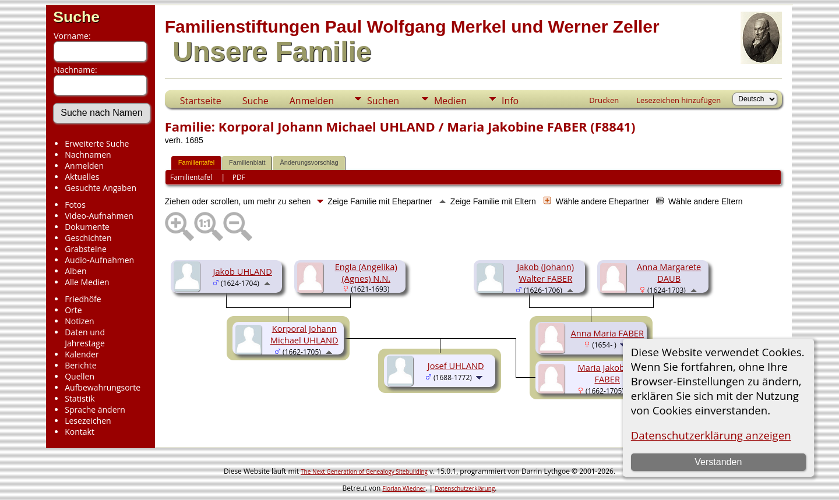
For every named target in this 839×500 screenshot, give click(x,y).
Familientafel (196, 162)
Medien (450, 100)
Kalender (81, 354)
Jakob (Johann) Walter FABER (545, 272)
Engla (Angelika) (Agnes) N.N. (366, 272)
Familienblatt (247, 162)
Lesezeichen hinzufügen (678, 100)
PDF (238, 177)
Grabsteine (86, 248)
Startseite (200, 100)
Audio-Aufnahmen (99, 259)
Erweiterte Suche (97, 143)
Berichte (80, 365)
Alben (75, 270)
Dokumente (87, 226)
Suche (76, 17)
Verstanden (718, 462)
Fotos (75, 204)
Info (510, 100)
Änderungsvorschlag (309, 162)
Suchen (383, 100)
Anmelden (84, 165)
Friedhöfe (83, 298)
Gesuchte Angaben (100, 187)
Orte (73, 309)
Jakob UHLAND (242, 271)
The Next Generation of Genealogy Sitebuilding (364, 471)
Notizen (79, 321)
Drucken (604, 100)
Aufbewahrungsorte (102, 387)
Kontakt (79, 431)
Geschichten (88, 237)
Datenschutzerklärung (465, 488)
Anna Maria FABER (607, 333)
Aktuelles (82, 176)
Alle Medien (87, 282)
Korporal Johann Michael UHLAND (304, 334)
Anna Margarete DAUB (669, 272)
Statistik (80, 398)
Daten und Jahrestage (85, 338)
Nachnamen (88, 154)
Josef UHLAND (456, 365)
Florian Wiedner (403, 488)
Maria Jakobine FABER (606, 373)
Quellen (79, 376)
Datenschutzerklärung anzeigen (711, 435)
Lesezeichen (88, 420)
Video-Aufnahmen (99, 215)
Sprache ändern (95, 409)
